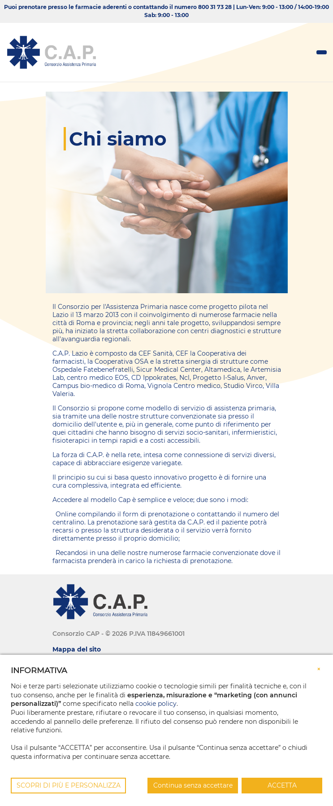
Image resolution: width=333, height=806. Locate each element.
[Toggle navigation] (321, 52)
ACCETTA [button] (282, 785)
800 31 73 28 (215, 7)
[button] (318, 668)
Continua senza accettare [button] (193, 785)
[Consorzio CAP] (51, 52)
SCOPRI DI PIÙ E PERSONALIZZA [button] (69, 785)
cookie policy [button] (156, 704)
